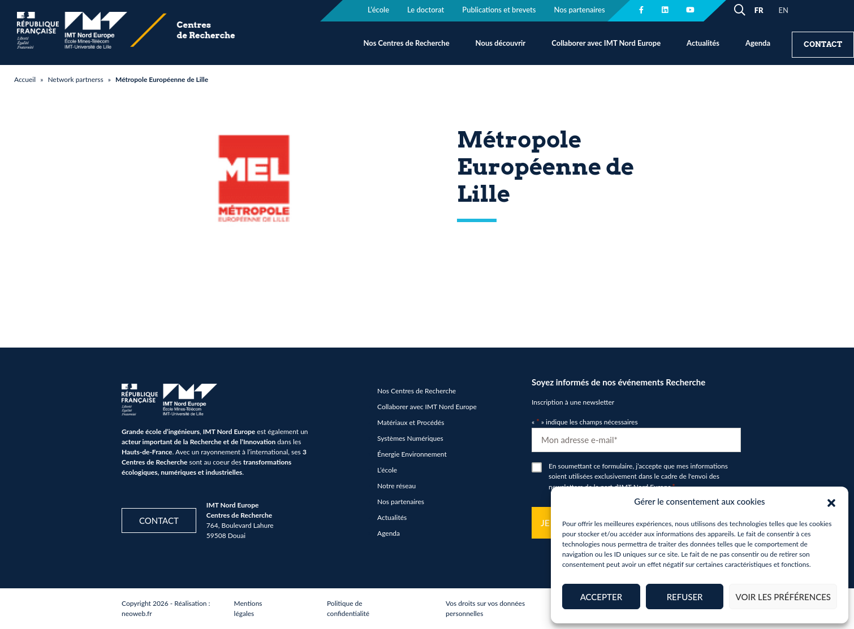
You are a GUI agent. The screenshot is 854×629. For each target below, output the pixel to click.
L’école (387, 470)
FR (759, 10)
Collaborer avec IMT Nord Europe (606, 42)
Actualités (703, 42)
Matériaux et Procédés (410, 422)
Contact (823, 44)
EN (783, 10)
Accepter (601, 597)
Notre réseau (396, 485)
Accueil (25, 79)
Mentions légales (248, 608)
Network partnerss (75, 79)
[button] (831, 501)
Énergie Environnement (412, 454)
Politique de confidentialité (348, 608)
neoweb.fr (137, 613)
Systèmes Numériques (410, 438)
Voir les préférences (783, 597)
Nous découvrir (501, 42)
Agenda (757, 42)
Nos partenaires (400, 501)
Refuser (685, 597)
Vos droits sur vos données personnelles (485, 608)
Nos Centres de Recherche (406, 42)
